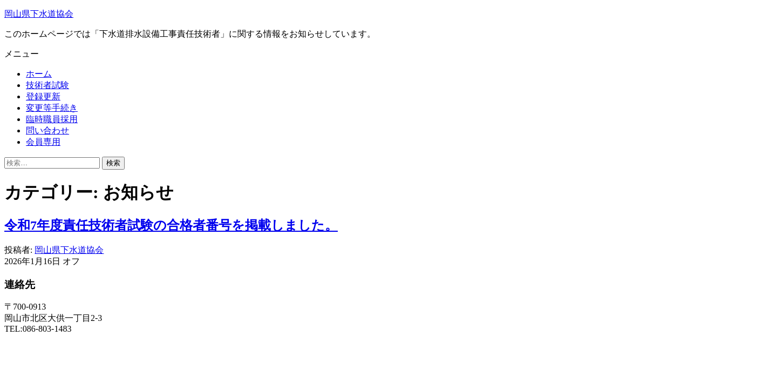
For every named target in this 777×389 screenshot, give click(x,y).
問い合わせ (47, 130)
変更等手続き (52, 107)
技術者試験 (47, 85)
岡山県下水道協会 (38, 13)
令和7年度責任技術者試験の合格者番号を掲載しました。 (171, 225)
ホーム (39, 73)
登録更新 (43, 96)
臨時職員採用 (52, 119)
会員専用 (43, 141)
